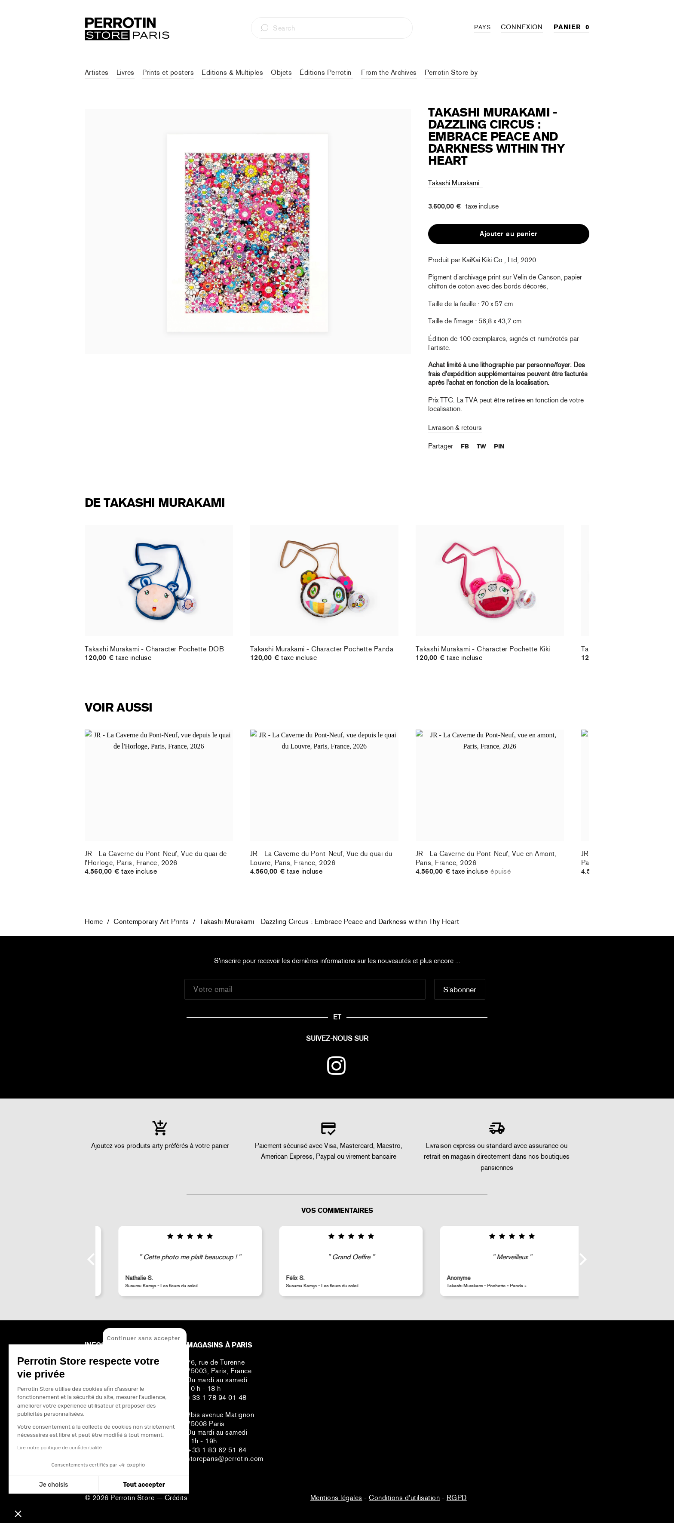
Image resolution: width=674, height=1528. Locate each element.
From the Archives (389, 72)
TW (481, 446)
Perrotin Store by (451, 72)
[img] (176, 1236)
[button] (18, 1513)
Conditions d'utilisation (404, 1497)
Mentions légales (336, 1497)
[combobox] (332, 28)
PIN (499, 446)
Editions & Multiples (232, 72)
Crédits (176, 1497)
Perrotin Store (133, 1497)
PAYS (482, 27)
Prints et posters (168, 72)
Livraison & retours (455, 427)
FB (465, 446)
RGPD (457, 1497)
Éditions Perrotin (326, 72)
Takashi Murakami (455, 182)
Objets (281, 72)
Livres (125, 72)
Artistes (97, 72)
